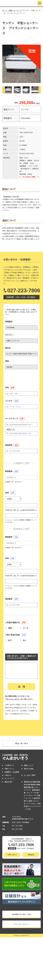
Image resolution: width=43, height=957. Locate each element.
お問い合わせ (12, 854)
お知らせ (8, 775)
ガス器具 (29, 801)
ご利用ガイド (9, 765)
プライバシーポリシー (13, 699)
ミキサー (34, 803)
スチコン (36, 801)
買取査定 (31, 854)
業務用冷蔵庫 (35, 784)
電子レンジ (30, 806)
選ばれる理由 (28, 768)
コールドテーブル (30, 795)
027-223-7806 (21, 290)
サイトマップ (9, 778)
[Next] (39, 89)
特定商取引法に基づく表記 (21, 914)
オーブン (27, 803)
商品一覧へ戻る (21, 743)
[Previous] (3, 89)
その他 (28, 809)
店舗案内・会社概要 (12, 772)
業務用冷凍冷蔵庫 (30, 782)
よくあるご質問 (29, 775)
